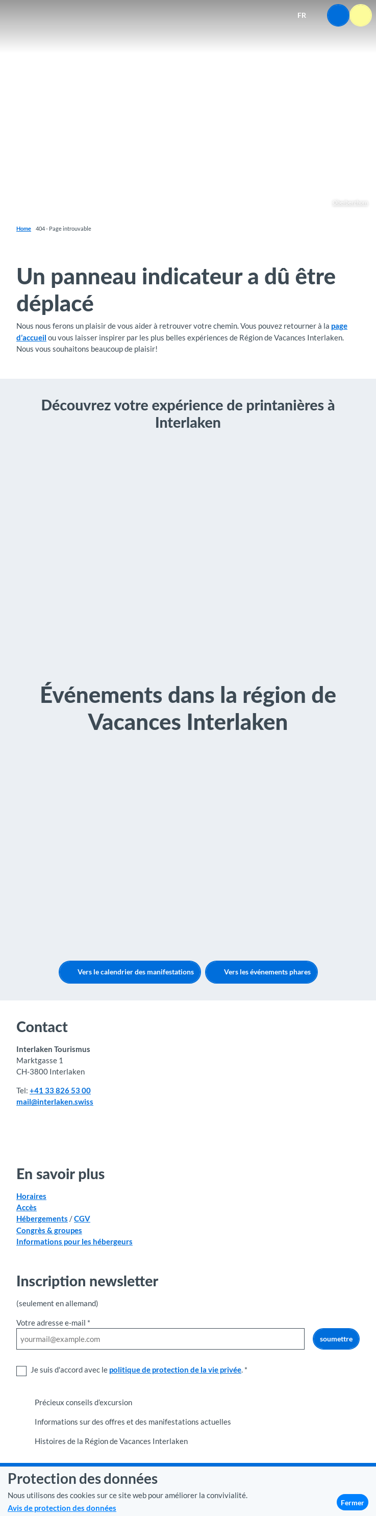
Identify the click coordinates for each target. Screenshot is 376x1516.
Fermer (352, 1502)
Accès (26, 1207)
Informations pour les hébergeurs (74, 1241)
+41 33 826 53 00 (60, 1090)
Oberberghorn (350, 202)
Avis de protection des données (62, 1507)
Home (23, 228)
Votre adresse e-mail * (53, 1322)
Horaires (31, 1196)
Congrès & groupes (49, 1230)
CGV (82, 1219)
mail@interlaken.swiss (54, 1102)
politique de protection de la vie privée (175, 1369)
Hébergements (42, 1219)
